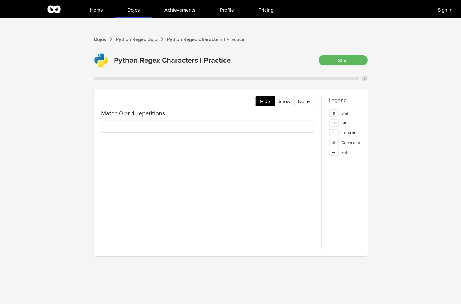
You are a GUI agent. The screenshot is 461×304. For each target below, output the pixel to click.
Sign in (445, 10)
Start (343, 60)
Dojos (100, 39)
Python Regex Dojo (136, 39)
